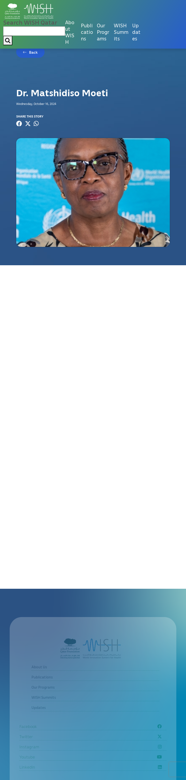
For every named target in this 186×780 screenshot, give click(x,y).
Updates (136, 32)
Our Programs (103, 32)
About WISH (69, 32)
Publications (87, 32)
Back (33, 52)
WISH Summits (121, 32)
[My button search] (7, 40)
